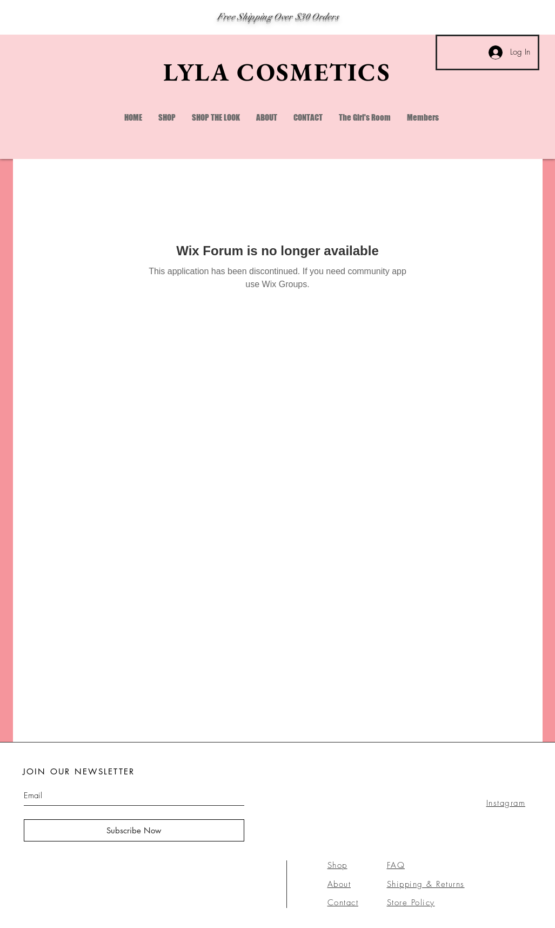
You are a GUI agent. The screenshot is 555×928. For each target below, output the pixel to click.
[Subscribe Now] (134, 830)
